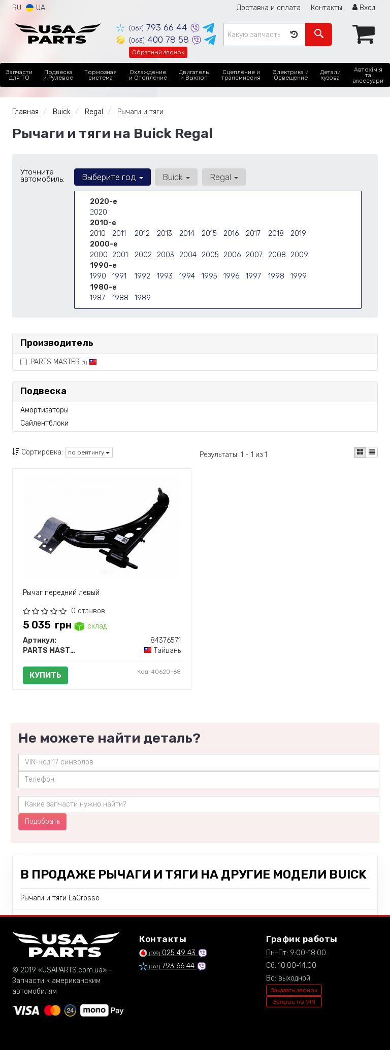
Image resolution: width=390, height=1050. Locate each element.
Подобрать (42, 821)
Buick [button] (176, 177)
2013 (164, 233)
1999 (298, 276)
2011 (119, 233)
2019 (298, 233)
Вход (363, 8)
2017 (253, 233)
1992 (142, 276)
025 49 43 (168, 953)
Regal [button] (223, 177)
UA (35, 8)
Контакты (326, 8)
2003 (165, 255)
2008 (277, 255)
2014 (186, 233)
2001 (120, 255)
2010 (98, 233)
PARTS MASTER (58, 362)
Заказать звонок (294, 990)
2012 (142, 233)
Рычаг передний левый (61, 592)
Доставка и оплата (269, 8)
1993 (165, 276)
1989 (143, 297)
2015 (209, 233)
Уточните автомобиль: (42, 175)
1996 (231, 276)
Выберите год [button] (112, 177)
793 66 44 (153, 27)
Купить (45, 675)
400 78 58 (153, 39)
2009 (299, 255)
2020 (98, 212)
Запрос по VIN (294, 1001)
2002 (143, 255)
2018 (276, 233)
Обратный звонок (158, 52)
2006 (232, 255)
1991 (119, 276)
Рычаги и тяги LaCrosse (60, 898)
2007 (254, 255)
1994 (187, 276)
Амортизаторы (44, 410)
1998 (276, 276)
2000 (99, 255)
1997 (253, 276)
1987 (97, 297)
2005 (210, 255)
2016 (231, 233)
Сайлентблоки (44, 423)
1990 (98, 276)
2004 (188, 255)
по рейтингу (89, 452)
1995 (209, 276)
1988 (120, 297)
